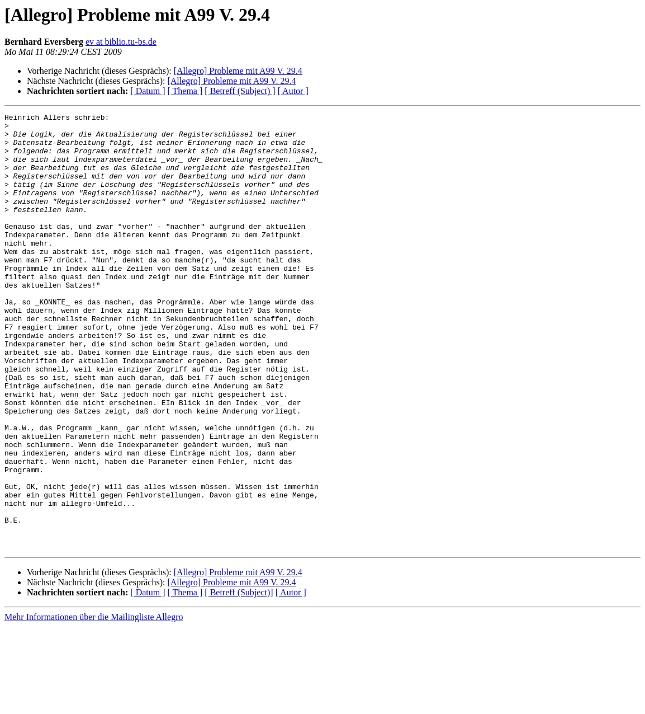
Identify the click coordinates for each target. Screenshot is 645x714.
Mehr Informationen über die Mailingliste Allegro (93, 704)
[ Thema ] (185, 91)
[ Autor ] (293, 91)
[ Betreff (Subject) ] (240, 91)
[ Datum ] (147, 91)
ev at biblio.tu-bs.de (121, 41)
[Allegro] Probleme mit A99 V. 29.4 (238, 71)
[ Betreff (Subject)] (239, 679)
